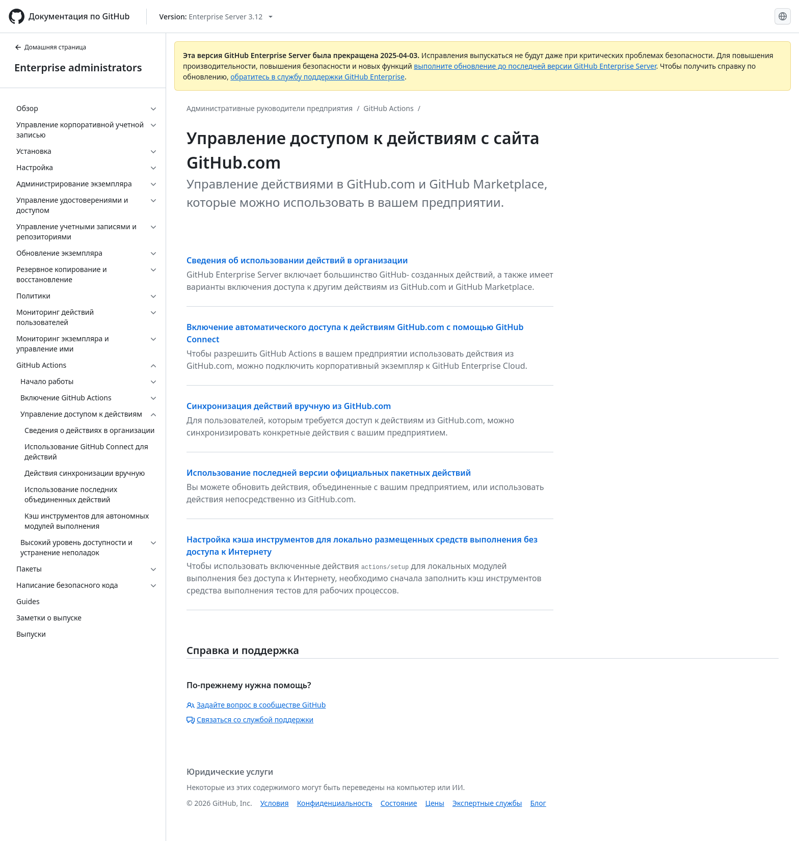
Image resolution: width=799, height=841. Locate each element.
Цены (434, 803)
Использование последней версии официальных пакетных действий (329, 472)
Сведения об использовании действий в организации (297, 260)
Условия (274, 803)
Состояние (399, 803)
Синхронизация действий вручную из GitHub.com (289, 406)
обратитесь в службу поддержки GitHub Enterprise (317, 77)
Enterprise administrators (78, 67)
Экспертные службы (487, 803)
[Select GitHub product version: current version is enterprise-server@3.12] (216, 16)
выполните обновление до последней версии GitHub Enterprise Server (535, 66)
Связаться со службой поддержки (250, 719)
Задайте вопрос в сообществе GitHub (256, 705)
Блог (538, 803)
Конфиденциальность (334, 803)
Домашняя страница (50, 47)
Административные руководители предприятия (270, 108)
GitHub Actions (388, 108)
